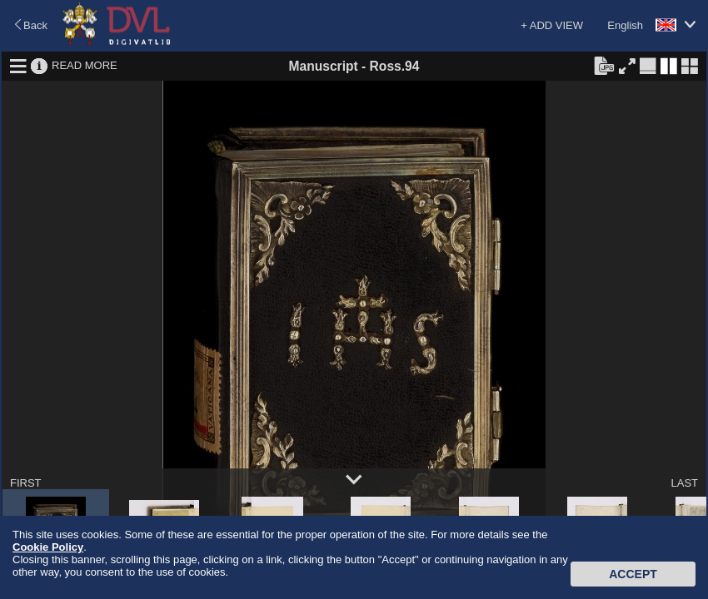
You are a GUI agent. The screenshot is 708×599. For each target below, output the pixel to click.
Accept (633, 574)
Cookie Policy (47, 547)
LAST (684, 483)
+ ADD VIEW (552, 25)
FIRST (26, 483)
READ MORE (84, 65)
